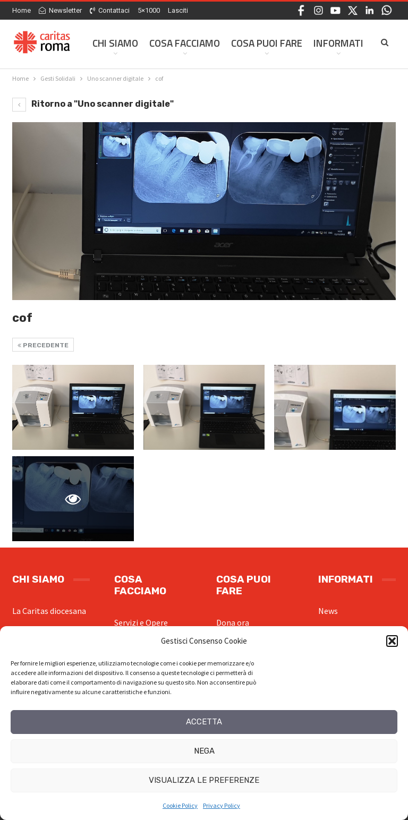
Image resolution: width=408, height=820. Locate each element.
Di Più (326, 42)
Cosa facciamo (184, 42)
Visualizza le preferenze (204, 780)
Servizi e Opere (141, 622)
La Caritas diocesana (49, 610)
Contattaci (110, 10)
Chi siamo (115, 42)
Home (21, 10)
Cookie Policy (180, 805)
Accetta (204, 722)
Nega (204, 751)
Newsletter (60, 10)
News (328, 610)
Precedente (43, 345)
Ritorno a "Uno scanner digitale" (93, 104)
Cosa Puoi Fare (266, 42)
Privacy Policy (221, 805)
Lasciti (178, 10)
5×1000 (149, 10)
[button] (392, 641)
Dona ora (232, 622)
